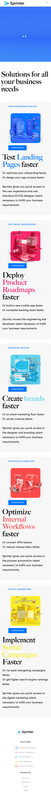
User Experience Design (27, 748)
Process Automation (26, 766)
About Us (25, 778)
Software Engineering (26, 752)
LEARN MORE (17, 148)
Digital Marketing (25, 761)
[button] (47, 2)
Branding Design (25, 757)
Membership (25, 782)
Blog (25, 790)
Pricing (25, 786)
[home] (12, 3)
